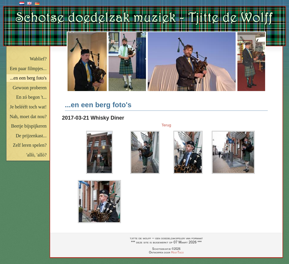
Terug (166, 125)
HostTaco (177, 252)
